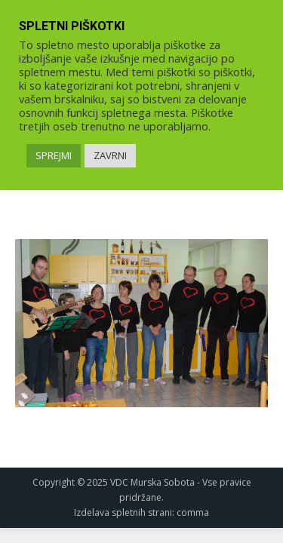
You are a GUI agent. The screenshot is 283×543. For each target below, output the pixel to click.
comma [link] (193, 512)
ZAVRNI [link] (110, 155)
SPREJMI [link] (53, 155)
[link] (141, 323)
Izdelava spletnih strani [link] (123, 512)
